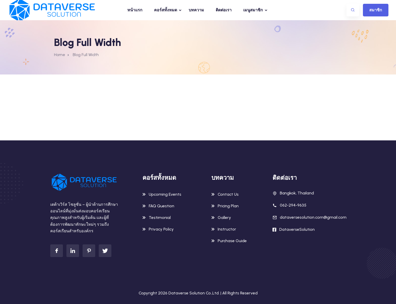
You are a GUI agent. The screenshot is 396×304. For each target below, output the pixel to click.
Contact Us (228, 194)
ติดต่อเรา (224, 10)
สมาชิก (375, 10)
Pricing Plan (228, 206)
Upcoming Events (165, 194)
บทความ (196, 10)
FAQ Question (161, 206)
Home (59, 54)
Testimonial (160, 217)
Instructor (227, 229)
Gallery (224, 217)
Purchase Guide (232, 240)
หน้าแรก (134, 10)
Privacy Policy (161, 229)
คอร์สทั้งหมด (165, 10)
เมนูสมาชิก (253, 10)
